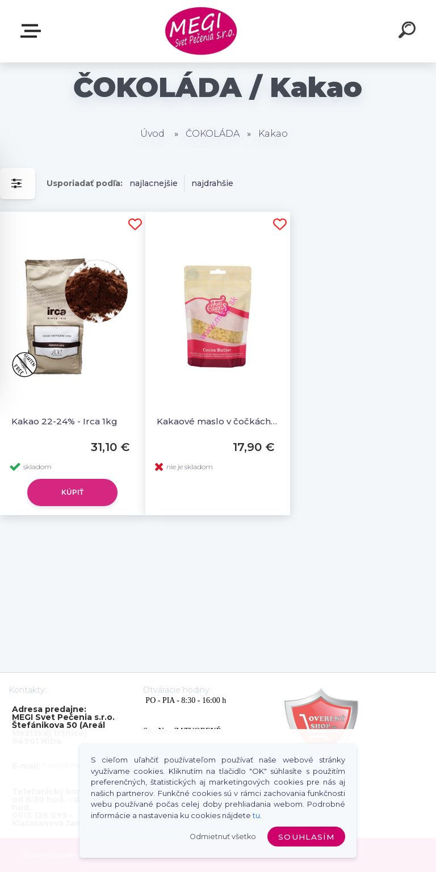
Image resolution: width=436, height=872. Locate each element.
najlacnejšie (153, 183)
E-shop (33, 31)
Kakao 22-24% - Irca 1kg (64, 421)
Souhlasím (306, 836)
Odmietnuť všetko (223, 836)
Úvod (152, 133)
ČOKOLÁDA (213, 133)
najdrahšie (212, 183)
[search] (409, 32)
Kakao (273, 133)
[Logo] (201, 31)
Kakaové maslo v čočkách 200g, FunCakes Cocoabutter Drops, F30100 (218, 421)
